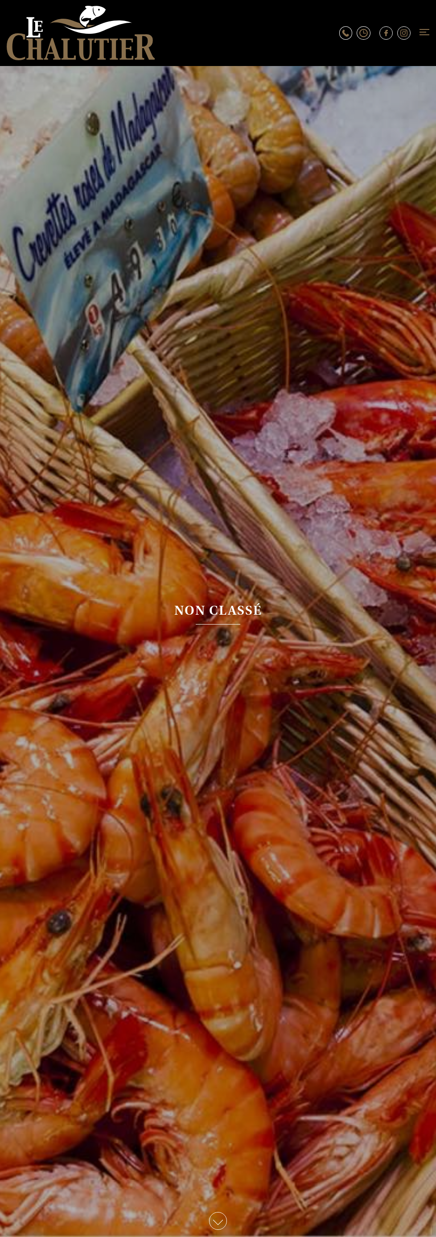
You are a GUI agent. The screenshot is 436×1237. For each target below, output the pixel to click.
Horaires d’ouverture (368, 33)
